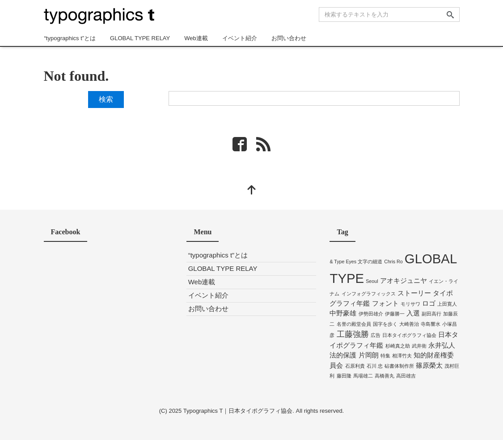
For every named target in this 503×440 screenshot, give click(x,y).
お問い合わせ (288, 38)
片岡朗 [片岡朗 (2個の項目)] (369, 355)
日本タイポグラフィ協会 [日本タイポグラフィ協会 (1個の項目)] (409, 335)
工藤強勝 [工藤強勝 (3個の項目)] (353, 334)
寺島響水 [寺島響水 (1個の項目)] (430, 324)
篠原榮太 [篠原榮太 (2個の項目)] (429, 365)
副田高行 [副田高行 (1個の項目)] (431, 313)
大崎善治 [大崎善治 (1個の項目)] (409, 324)
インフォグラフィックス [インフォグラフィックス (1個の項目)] (369, 293)
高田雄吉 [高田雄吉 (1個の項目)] (406, 375)
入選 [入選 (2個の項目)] (413, 313)
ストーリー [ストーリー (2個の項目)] (414, 293)
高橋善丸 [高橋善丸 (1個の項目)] (384, 375)
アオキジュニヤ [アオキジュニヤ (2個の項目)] (403, 280)
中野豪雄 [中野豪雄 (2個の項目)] (343, 313)
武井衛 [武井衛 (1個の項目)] (419, 346)
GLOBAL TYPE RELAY (140, 38)
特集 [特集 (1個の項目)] (385, 355)
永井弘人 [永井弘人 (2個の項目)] (441, 345)
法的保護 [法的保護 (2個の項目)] (343, 355)
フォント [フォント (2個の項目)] (385, 303)
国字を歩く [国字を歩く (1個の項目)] (385, 324)
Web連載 (196, 38)
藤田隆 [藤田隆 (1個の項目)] (344, 375)
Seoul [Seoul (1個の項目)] (372, 281)
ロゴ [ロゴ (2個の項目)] (428, 303)
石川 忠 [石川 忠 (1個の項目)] (375, 366)
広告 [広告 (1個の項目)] (375, 335)
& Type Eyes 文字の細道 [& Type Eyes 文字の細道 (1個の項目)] (356, 261)
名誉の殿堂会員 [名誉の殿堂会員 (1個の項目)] (354, 324)
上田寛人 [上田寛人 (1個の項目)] (447, 304)
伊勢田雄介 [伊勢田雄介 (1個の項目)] (371, 313)
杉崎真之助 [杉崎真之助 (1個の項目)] (397, 346)
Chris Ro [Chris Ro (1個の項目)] (393, 261)
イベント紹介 (239, 38)
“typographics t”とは (70, 38)
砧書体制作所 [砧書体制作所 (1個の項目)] (399, 366)
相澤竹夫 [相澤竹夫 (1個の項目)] (402, 355)
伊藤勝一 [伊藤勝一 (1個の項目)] (395, 313)
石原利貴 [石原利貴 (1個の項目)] (355, 366)
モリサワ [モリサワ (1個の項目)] (410, 304)
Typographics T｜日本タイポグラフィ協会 (238, 410)
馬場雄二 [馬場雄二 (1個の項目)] (363, 375)
